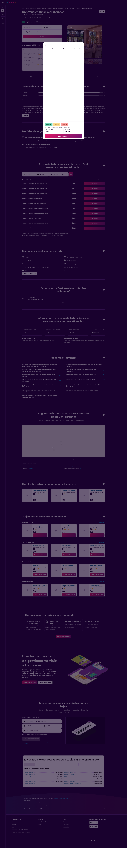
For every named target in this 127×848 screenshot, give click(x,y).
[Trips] (3, 18)
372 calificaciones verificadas (43, 22)
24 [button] (53, 54)
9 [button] (49, 46)
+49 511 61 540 (29, 19)
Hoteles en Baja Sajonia (60, 8)
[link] (43, 535)
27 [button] (37, 58)
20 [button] (37, 54)
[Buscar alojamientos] (3, 10)
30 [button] (49, 58)
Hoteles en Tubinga (72, 776)
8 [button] (45, 46)
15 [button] (45, 50)
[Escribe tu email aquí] (46, 730)
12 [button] (60, 46)
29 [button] (45, 58)
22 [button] (45, 54)
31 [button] (53, 58)
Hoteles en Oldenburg (72, 781)
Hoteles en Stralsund (32, 783)
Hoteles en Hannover (72, 8)
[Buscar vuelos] (3, 7)
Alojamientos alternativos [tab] (47, 764)
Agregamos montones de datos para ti (67, 806)
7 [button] (41, 46)
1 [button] (45, 42)
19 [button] (60, 50)
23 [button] (49, 54)
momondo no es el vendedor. (67, 803)
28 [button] (41, 58)
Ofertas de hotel (28, 8)
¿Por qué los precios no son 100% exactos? (67, 809)
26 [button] (61, 54)
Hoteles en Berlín (31, 772)
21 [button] (41, 54)
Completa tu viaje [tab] (75, 764)
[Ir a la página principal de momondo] (11, 2)
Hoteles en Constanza (72, 774)
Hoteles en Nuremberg (33, 781)
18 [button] (57, 50)
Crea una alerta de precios (94, 626)
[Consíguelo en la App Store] (99, 826)
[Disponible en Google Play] (99, 822)
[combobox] (46, 721)
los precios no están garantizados (63, 798)
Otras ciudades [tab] (32, 764)
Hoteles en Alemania (49, 8)
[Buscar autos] (3, 14)
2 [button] (49, 42)
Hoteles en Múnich (71, 772)
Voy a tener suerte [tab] (62, 764)
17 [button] (53, 50)
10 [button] (53, 46)
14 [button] (41, 50)
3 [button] (66, 46)
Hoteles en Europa (38, 8)
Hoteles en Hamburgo (33, 776)
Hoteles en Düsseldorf (33, 779)
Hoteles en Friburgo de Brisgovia (75, 783)
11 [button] (56, 46)
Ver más (104, 522)
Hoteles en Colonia (72, 779)
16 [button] (49, 50)
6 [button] (37, 46)
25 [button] (57, 54)
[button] (3, 2)
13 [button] (37, 50)
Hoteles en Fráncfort (32, 774)
